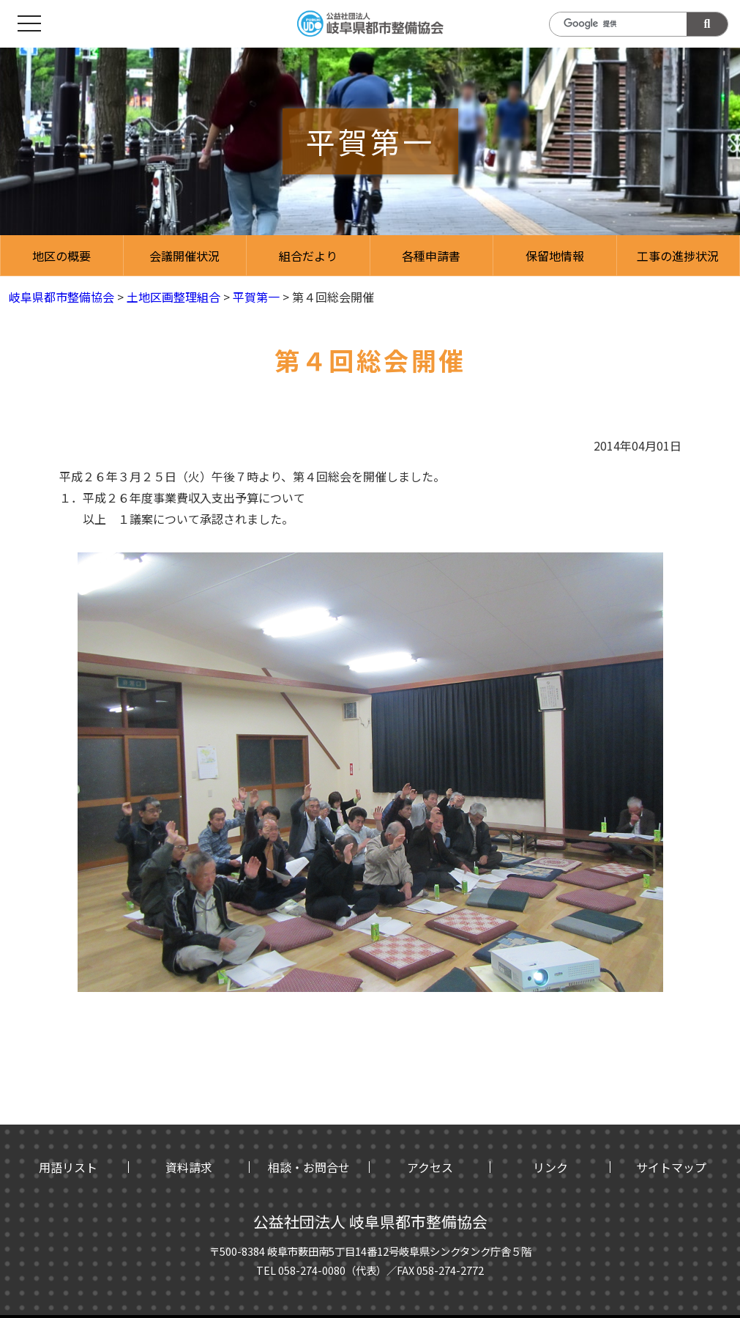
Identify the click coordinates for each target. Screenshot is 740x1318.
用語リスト (68, 1167)
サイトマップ (671, 1167)
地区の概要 (61, 255)
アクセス (430, 1167)
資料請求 (188, 1167)
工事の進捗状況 (678, 255)
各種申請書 (431, 255)
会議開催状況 (184, 255)
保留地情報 (555, 255)
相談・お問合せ (309, 1167)
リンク (550, 1167)
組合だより (308, 255)
